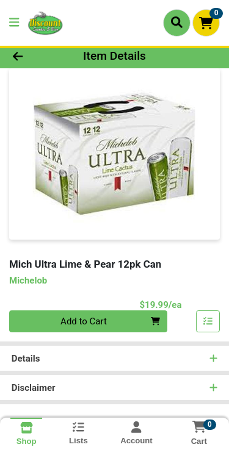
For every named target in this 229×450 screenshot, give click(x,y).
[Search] (177, 22)
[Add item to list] (208, 321)
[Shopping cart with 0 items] (206, 23)
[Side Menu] (14, 23)
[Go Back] (35, 56)
